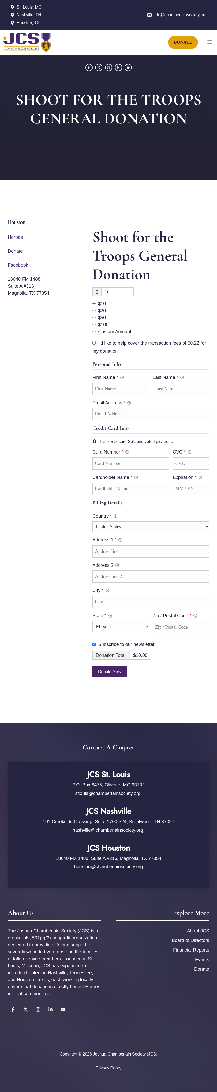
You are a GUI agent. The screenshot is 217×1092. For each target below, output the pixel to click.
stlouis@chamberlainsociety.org (108, 793)
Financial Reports (191, 950)
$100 (103, 324)
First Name (108, 378)
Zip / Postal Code (175, 616)
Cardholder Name (115, 478)
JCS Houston (108, 847)
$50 (102, 317)
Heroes (15, 237)
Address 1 (107, 540)
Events (202, 959)
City (100, 591)
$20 (102, 310)
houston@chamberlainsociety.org (108, 866)
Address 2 (105, 566)
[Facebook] (89, 67)
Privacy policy (109, 1068)
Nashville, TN (29, 15)
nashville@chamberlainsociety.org (108, 830)
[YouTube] (118, 67)
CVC (182, 452)
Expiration (187, 478)
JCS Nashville (108, 811)
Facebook (18, 265)
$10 (102, 303)
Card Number (130, 452)
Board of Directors (190, 940)
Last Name (168, 378)
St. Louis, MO (29, 7)
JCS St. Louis (108, 774)
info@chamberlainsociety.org (180, 15)
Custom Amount (114, 331)
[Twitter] (98, 67)
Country (104, 517)
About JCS (198, 930)
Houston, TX (28, 22)
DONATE (183, 42)
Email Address (111, 403)
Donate (15, 251)
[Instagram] (108, 67)
